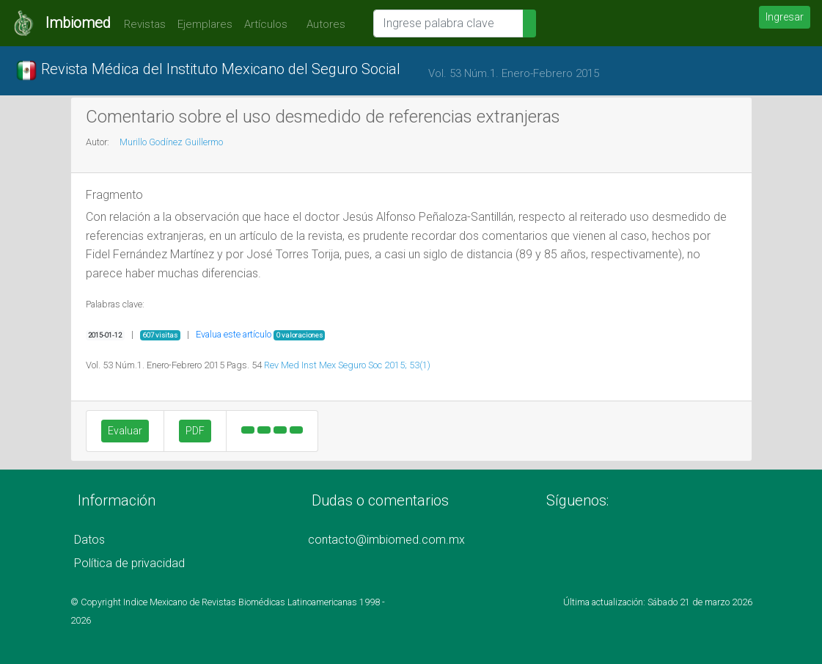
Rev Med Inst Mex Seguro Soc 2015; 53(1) (347, 365)
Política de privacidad (129, 563)
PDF (195, 431)
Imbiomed (78, 23)
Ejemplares (204, 24)
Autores (322, 24)
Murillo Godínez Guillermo (171, 141)
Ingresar (785, 17)
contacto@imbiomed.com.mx (386, 540)
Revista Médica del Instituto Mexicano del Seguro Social (207, 70)
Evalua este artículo (233, 334)
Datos (89, 540)
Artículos (265, 24)
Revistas (141, 24)
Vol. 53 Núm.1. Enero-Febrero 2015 (513, 73)
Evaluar (125, 431)
